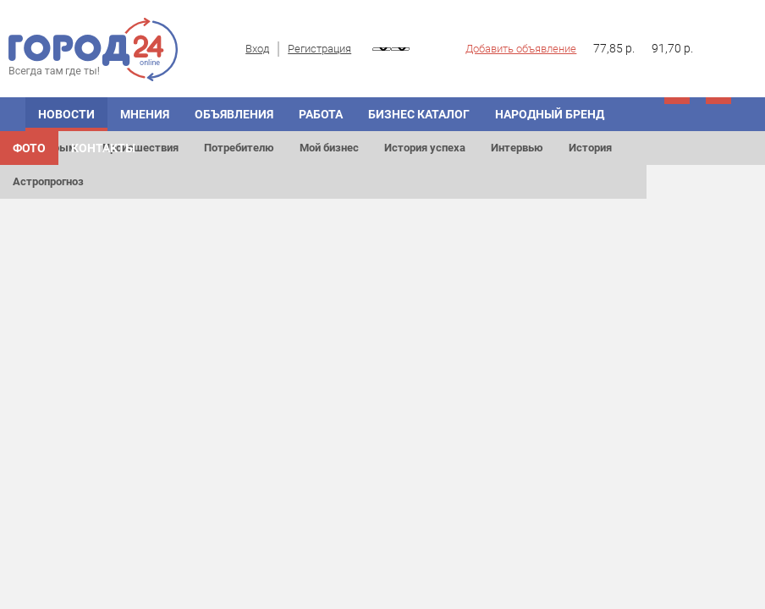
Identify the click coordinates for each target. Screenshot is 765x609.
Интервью (517, 147)
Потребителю (239, 147)
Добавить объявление (520, 48)
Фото (29, 148)
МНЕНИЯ (144, 114)
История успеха (424, 147)
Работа (321, 114)
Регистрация (319, 48)
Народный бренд (549, 114)
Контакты (103, 148)
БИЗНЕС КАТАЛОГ (419, 114)
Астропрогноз (48, 181)
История (590, 147)
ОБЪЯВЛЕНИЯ (234, 114)
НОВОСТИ (66, 114)
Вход (257, 48)
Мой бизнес (329, 147)
